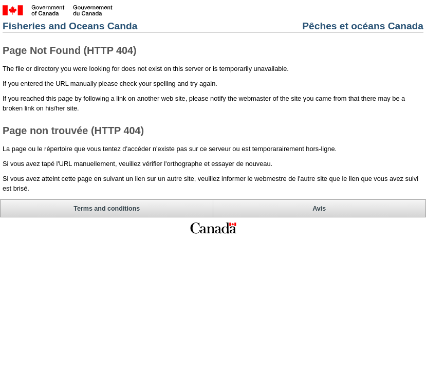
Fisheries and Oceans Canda (70, 26)
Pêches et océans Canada (362, 26)
